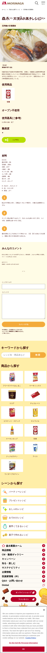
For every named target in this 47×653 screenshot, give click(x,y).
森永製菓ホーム (14, 546)
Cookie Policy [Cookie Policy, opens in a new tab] (30, 638)
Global (23, 585)
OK (23, 649)
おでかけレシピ (16, 517)
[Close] (44, 610)
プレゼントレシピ (17, 500)
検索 (38, 355)
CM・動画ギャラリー (12, 554)
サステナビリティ (11, 567)
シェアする (16, 139)
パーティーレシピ (17, 492)
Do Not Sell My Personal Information (23, 643)
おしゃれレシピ (16, 509)
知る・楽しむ (8, 563)
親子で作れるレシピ (18, 535)
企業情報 (6, 572)
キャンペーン (8, 559)
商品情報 (6, 550)
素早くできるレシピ (18, 526)
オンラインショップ (25, 592)
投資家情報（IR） (11, 576)
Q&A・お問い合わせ (12, 581)
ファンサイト (26, 599)
